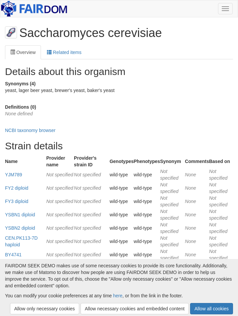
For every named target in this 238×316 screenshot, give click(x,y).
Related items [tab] (64, 52)
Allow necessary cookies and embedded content (135, 308)
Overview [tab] (23, 52)
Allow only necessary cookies (44, 308)
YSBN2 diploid (20, 228)
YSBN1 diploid (20, 214)
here (117, 295)
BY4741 (13, 254)
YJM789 (13, 174)
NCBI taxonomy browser (30, 130)
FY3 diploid (16, 201)
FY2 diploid (16, 188)
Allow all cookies (211, 308)
